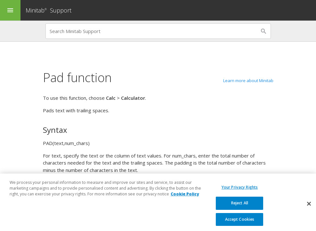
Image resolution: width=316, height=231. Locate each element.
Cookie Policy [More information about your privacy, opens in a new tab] (185, 198)
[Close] (309, 208)
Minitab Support (48, 10)
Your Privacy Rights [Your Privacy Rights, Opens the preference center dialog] (240, 191)
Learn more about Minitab (248, 80)
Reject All (239, 207)
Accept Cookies (240, 224)
